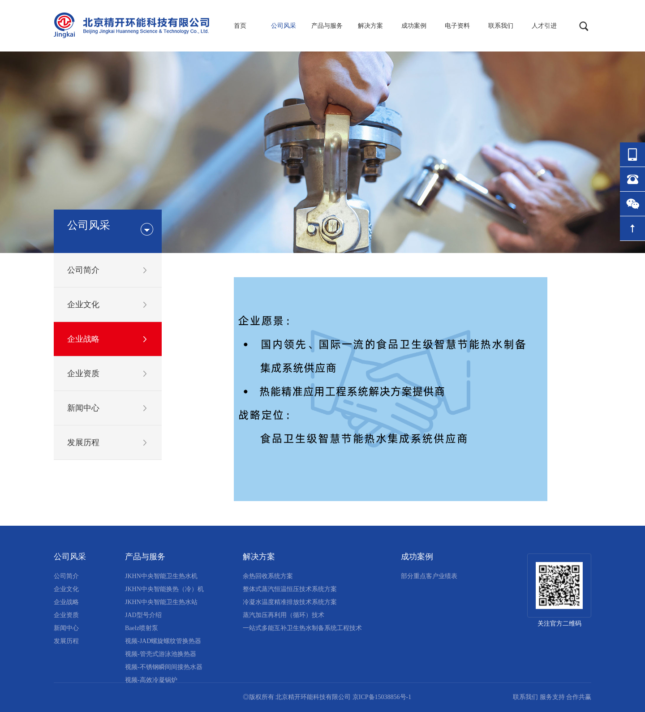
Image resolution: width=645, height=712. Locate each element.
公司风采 (283, 25)
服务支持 (552, 697)
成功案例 (413, 25)
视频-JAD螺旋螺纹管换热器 (163, 641)
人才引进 (544, 25)
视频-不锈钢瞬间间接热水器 (163, 667)
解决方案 (370, 25)
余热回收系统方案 (268, 576)
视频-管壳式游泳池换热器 (160, 654)
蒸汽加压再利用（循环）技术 (283, 615)
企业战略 (83, 339)
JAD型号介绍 (143, 615)
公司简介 (83, 270)
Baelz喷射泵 (141, 628)
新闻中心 (83, 407)
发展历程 (83, 442)
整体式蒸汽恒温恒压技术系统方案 (290, 589)
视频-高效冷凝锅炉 (151, 680)
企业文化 (83, 304)
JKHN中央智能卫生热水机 (161, 576)
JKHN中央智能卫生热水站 (161, 602)
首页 (240, 25)
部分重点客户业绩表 (429, 576)
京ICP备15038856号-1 (382, 697)
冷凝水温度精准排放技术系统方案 (290, 602)
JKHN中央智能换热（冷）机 (164, 589)
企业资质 (83, 373)
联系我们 (500, 25)
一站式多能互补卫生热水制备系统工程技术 (302, 628)
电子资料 (457, 25)
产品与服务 (327, 25)
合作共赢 (578, 697)
